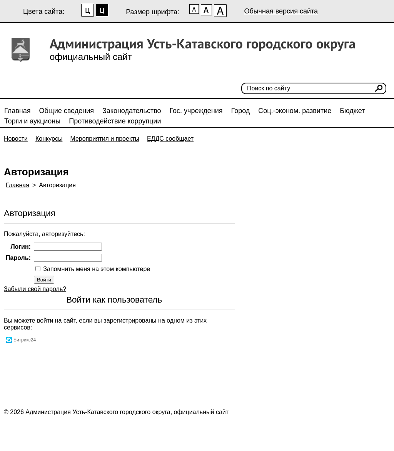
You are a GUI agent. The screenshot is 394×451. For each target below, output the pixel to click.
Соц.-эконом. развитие (294, 111)
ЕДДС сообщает (170, 138)
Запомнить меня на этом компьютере (96, 269)
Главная (17, 111)
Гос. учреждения (196, 111)
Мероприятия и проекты (104, 138)
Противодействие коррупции (115, 121)
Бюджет (352, 111)
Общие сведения (66, 111)
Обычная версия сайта (281, 11)
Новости (16, 138)
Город (240, 111)
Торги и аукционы (32, 121)
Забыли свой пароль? (35, 289)
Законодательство (131, 111)
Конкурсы (48, 138)
